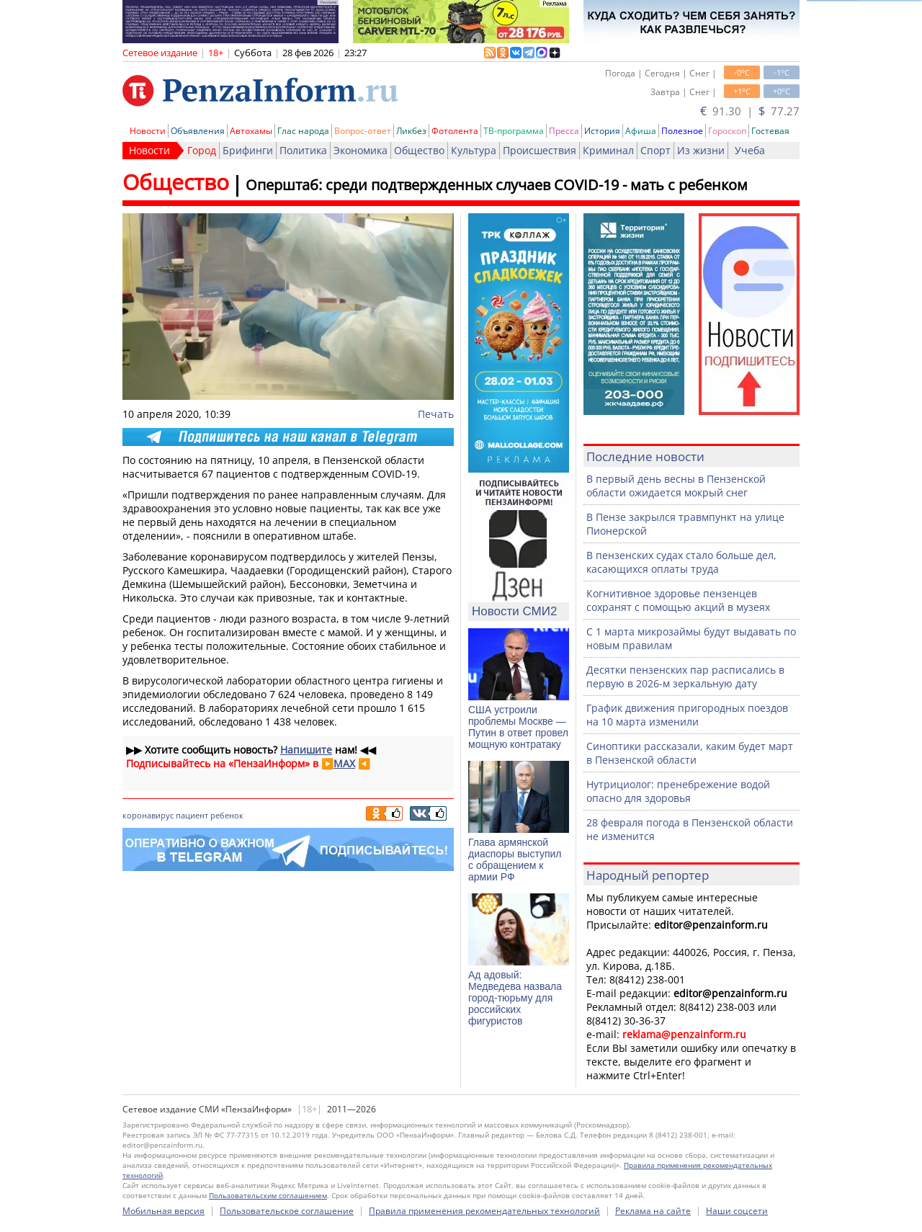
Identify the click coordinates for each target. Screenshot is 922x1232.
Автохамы (251, 131)
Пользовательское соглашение (287, 1211)
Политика (303, 150)
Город (201, 150)
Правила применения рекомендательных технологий (484, 1211)
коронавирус (148, 815)
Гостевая (770, 131)
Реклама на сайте (653, 1211)
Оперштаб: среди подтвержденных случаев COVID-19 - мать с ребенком (497, 185)
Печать (436, 414)
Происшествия (539, 150)
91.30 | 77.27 (750, 111)
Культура (473, 150)
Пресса (564, 131)
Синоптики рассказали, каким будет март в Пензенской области (689, 753)
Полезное (682, 131)
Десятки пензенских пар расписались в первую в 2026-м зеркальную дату (685, 676)
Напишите (306, 749)
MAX (344, 763)
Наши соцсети (737, 1211)
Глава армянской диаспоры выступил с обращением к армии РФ (515, 859)
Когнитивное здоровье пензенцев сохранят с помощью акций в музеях (678, 600)
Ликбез (411, 131)
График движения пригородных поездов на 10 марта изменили (687, 714)
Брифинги (248, 150)
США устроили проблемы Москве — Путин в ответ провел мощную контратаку (518, 727)
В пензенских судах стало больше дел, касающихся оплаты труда (681, 562)
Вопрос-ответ (362, 131)
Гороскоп (727, 131)
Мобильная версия (163, 1211)
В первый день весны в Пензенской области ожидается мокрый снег (676, 485)
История (602, 131)
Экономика (361, 150)
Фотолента (454, 131)
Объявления (198, 131)
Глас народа (303, 131)
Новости (148, 131)
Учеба (750, 150)
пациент (192, 815)
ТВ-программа (513, 131)
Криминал (608, 150)
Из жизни (701, 150)
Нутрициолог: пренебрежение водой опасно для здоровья (678, 791)
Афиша (640, 131)
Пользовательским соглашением (268, 1195)
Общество (419, 150)
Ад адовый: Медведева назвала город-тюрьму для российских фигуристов (515, 998)
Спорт (655, 150)
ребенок (226, 815)
